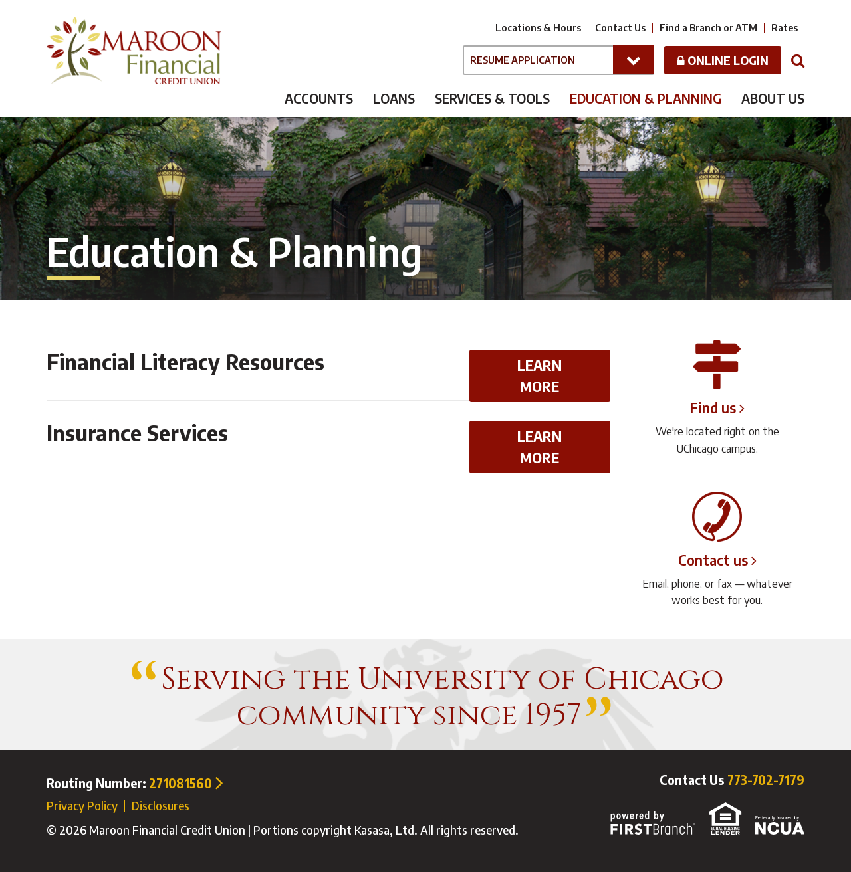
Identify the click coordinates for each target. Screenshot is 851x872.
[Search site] (797, 60)
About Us (772, 98)
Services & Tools (492, 98)
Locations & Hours (538, 27)
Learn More (539, 375)
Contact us (713, 559)
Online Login (723, 60)
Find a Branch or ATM (708, 27)
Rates (784, 27)
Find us (713, 407)
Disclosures (160, 805)
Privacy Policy (82, 805)
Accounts (319, 98)
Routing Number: (135, 783)
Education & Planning (645, 98)
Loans (394, 98)
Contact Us (620, 27)
